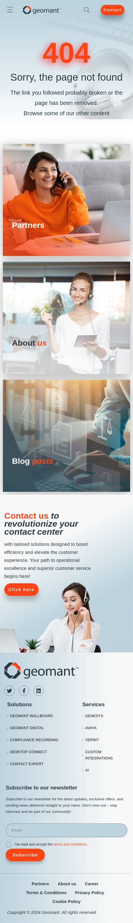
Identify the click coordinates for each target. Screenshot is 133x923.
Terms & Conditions (46, 892)
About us (67, 883)
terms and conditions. (70, 844)
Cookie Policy (66, 901)
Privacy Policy (89, 892)
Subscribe (25, 854)
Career (92, 883)
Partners (40, 883)
